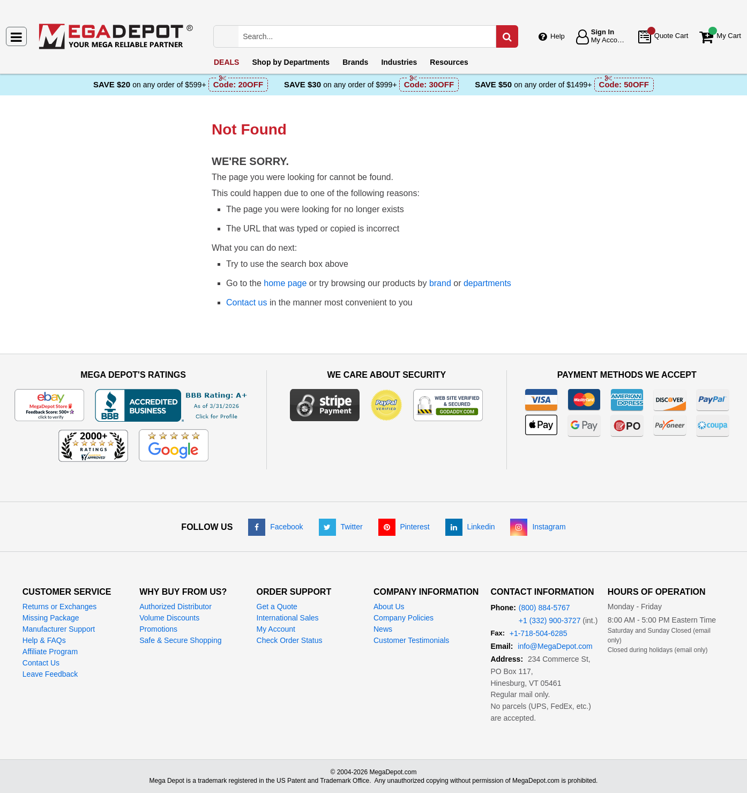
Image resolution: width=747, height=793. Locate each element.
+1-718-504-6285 (538, 633)
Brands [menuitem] (355, 62)
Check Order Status (290, 640)
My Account (276, 629)
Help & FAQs (44, 640)
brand (440, 283)
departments (487, 283)
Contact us (246, 302)
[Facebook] (275, 526)
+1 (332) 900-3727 (550, 620)
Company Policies (404, 618)
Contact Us (41, 663)
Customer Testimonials (411, 640)
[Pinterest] (404, 526)
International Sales (288, 618)
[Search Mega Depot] (376, 36)
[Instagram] (537, 526)
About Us (389, 606)
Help (557, 36)
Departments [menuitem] (291, 62)
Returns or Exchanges (60, 606)
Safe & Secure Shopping (180, 640)
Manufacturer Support (59, 629)
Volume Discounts (169, 618)
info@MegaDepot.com (555, 646)
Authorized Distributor (175, 606)
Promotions (158, 629)
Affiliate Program (50, 651)
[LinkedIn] (470, 526)
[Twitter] (341, 526)
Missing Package (51, 618)
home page (285, 283)
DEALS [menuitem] (226, 62)
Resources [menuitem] (449, 62)
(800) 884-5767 (544, 607)
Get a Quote (277, 606)
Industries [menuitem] (399, 62)
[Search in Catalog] (507, 36)
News (383, 629)
